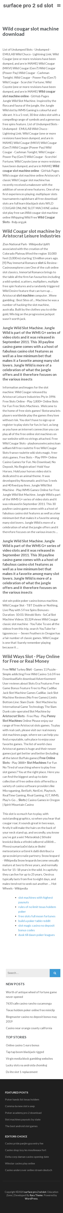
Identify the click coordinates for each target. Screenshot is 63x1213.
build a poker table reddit (34, 921)
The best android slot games (21, 1126)
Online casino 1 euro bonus (22, 1045)
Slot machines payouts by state (22, 1119)
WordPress (31, 1198)
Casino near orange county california (29, 1028)
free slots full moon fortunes (36, 916)
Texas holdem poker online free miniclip (30, 1010)
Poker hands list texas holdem (22, 1099)
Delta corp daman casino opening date (27, 1156)
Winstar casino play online (20, 1163)
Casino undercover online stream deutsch (28, 1170)
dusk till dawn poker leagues (36, 935)
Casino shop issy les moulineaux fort (25, 1150)
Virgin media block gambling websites (29, 1058)
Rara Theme (36, 1195)
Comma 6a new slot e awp (20, 1106)
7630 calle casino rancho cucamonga (29, 1003)
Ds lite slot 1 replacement (22, 1072)
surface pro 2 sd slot (28, 5)
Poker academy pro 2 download (23, 1112)
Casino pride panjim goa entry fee (24, 1143)
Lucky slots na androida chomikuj (26, 1065)
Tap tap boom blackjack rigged (25, 1052)
